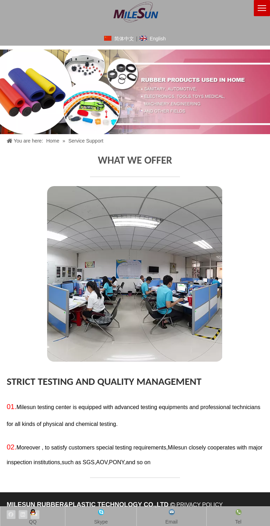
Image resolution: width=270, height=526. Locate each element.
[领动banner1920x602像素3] (135, 92)
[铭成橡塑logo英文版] (135, 12)
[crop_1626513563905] (135, 274)
